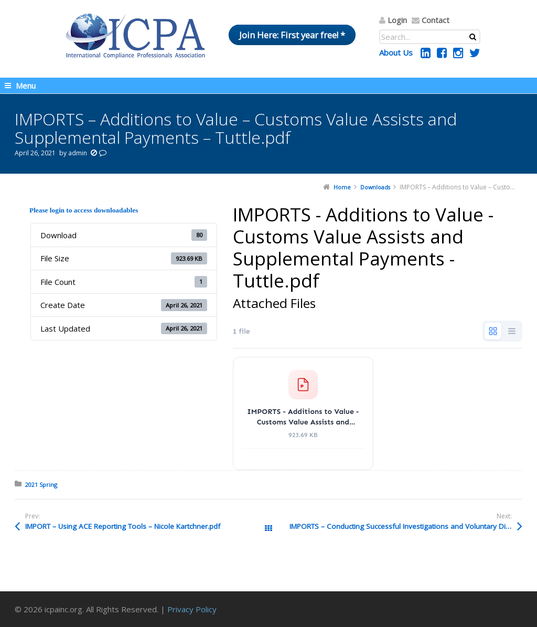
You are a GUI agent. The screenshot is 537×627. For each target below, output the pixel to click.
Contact (435, 20)
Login (397, 20)
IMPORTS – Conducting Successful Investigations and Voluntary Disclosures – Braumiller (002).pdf (405, 526)
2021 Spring (41, 484)
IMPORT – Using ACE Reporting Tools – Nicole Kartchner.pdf (122, 526)
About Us (396, 52)
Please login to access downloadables (83, 210)
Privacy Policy (192, 609)
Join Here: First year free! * (292, 35)
